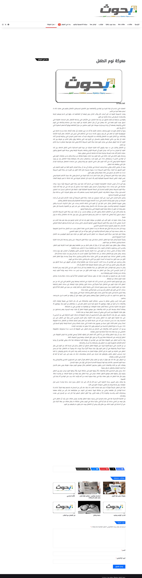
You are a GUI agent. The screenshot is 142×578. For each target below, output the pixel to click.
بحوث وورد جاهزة (110, 24)
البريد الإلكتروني (120, 558)
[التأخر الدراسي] (64, 488)
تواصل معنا (93, 24)
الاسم (123, 550)
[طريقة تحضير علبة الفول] (114, 488)
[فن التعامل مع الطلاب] (64, 507)
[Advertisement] (71, 42)
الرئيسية (137, 24)
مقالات (130, 24)
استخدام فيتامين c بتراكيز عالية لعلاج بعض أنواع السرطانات (90, 497)
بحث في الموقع (64, 24)
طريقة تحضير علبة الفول (118, 496)
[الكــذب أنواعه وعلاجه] (114, 507)
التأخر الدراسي (71, 496)
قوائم (101, 24)
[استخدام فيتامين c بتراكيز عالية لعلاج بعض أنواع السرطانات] (89, 488)
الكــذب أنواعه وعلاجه (119, 515)
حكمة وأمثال (96, 515)
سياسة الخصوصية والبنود (80, 24)
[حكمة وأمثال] (89, 507)
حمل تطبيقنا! (51, 24)
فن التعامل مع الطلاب (69, 515)
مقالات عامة (121, 24)
